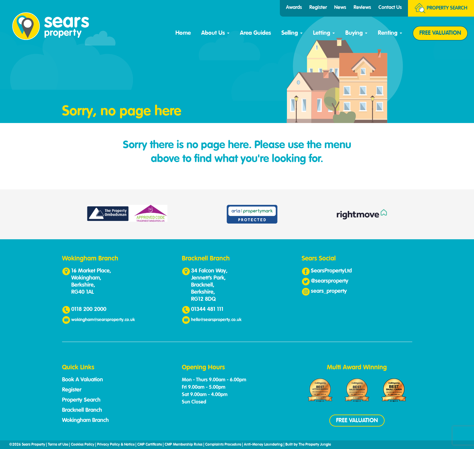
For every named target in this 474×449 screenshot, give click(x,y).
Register (318, 7)
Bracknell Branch (82, 410)
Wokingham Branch (85, 420)
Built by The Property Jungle (308, 445)
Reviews (362, 7)
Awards (294, 7)
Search (441, 8)
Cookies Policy (82, 445)
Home (183, 33)
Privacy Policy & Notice (116, 445)
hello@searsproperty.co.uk (216, 320)
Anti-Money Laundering (263, 445)
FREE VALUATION (440, 33)
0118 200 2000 (88, 309)
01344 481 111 (207, 309)
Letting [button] (324, 33)
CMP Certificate (149, 445)
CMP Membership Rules (183, 445)
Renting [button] (390, 33)
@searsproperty (329, 281)
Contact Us (390, 7)
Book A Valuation (82, 380)
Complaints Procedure (223, 445)
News (340, 7)
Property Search (81, 400)
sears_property (329, 291)
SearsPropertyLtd (331, 271)
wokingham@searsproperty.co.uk (103, 320)
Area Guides (255, 33)
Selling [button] (292, 33)
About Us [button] (215, 33)
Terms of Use (58, 445)
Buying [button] (356, 33)
